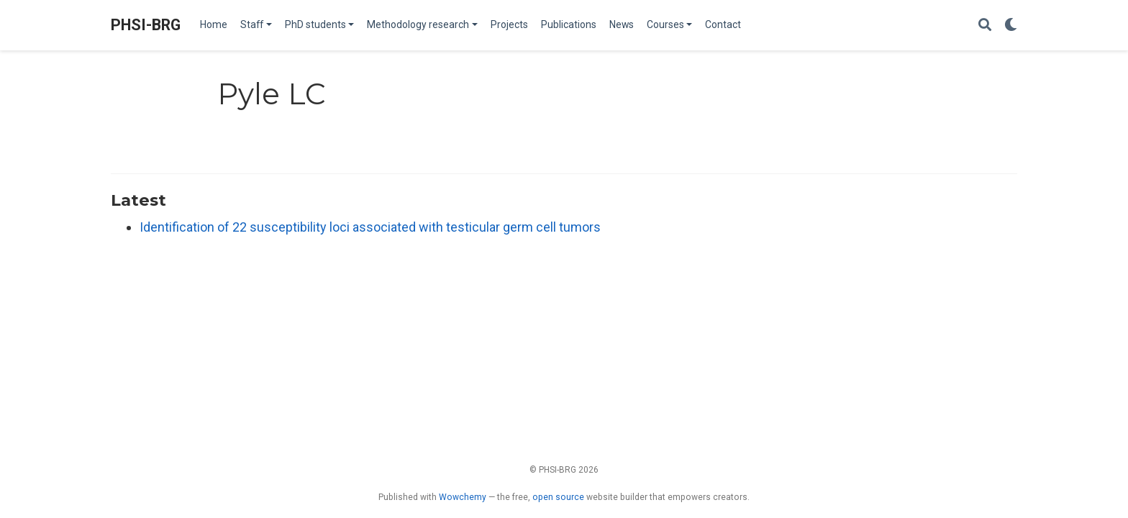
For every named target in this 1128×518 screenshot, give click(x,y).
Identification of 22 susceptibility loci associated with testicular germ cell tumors (370, 227)
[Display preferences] (1010, 25)
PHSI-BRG (146, 25)
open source (558, 497)
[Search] (984, 25)
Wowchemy (462, 497)
